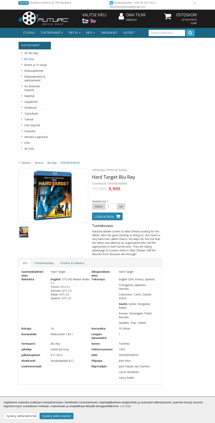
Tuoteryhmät (51, 33)
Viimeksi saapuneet (36, 137)
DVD (27, 143)
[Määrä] (146, 89)
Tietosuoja (62, 386)
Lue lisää (125, 406)
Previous (62, 78)
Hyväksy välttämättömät (21, 416)
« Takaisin (61, 45)
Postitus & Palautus (109, 145)
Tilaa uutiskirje (77, 324)
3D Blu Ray (31, 53)
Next (117, 78)
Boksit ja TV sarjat (35, 65)
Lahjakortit (31, 102)
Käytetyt (29, 96)
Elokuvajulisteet (33, 70)
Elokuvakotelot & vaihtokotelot (34, 78)
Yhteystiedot (26, 391)
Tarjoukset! (31, 113)
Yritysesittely (26, 386)
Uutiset (129, 33)
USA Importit (32, 125)
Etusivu (29, 33)
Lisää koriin (140, 99)
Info (90, 33)
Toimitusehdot (64, 391)
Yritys (74, 33)
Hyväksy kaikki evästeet (56, 416)
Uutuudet (30, 131)
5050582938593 (106, 45)
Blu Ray (29, 59)
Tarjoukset (109, 33)
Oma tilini (132, 15)
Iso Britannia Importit (32, 88)
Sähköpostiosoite (78, 309)
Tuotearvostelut (80, 145)
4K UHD (29, 148)
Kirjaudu (131, 19)
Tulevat (28, 119)
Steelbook (30, 107)
